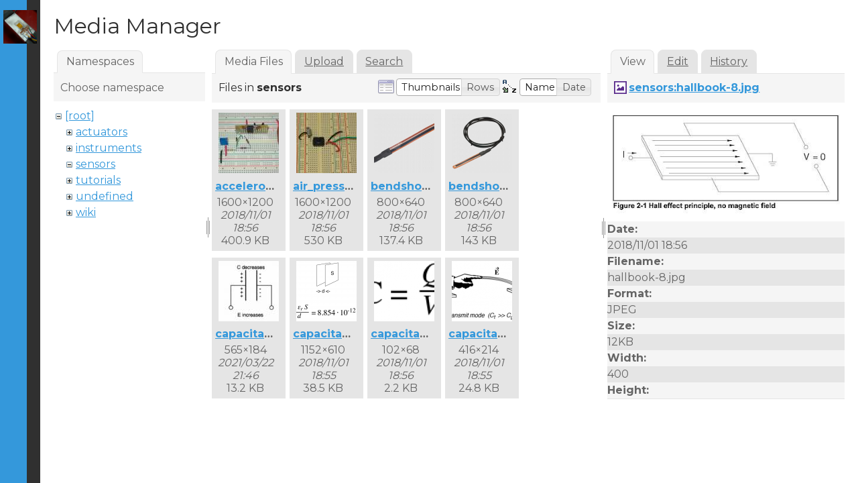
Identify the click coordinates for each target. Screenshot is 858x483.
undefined (104, 196)
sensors (95, 164)
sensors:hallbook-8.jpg (694, 87)
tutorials (98, 180)
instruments (108, 148)
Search (384, 61)
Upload (324, 61)
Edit (677, 61)
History (728, 61)
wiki (86, 212)
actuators (101, 131)
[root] (80, 115)
